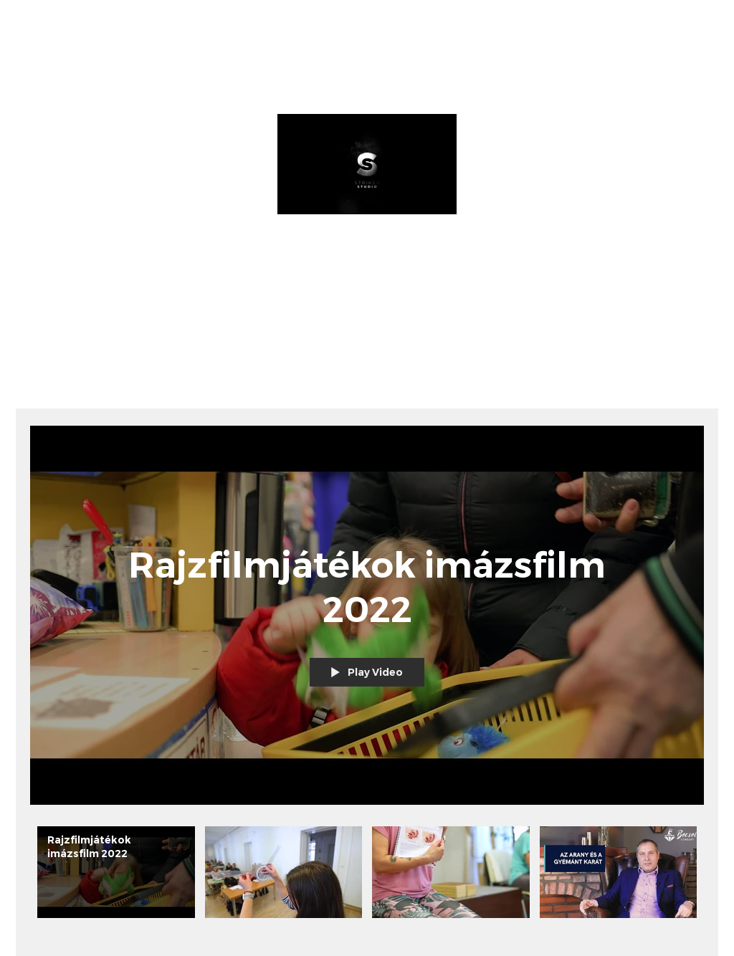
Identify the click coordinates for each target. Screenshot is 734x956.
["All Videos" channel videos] (367, 880)
